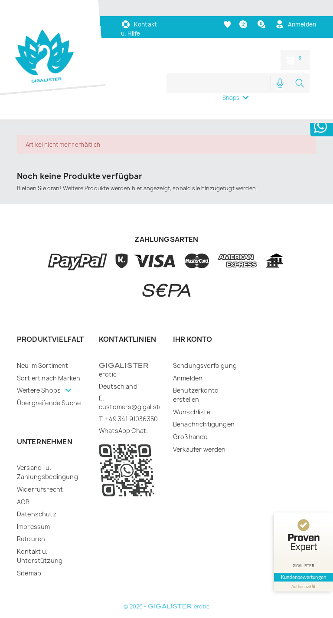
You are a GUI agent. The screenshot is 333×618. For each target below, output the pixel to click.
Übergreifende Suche (49, 403)
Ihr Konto (192, 339)
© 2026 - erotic (166, 606)
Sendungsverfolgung (205, 365)
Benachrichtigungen (204, 424)
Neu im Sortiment (43, 365)
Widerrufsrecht (40, 489)
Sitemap (29, 573)
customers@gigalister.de (136, 407)
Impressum (33, 526)
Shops (231, 98)
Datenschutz (36, 514)
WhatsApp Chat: (123, 430)
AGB (23, 502)
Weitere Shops (39, 390)
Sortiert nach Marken (48, 378)
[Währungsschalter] (262, 24)
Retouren (31, 539)
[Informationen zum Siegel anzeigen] (303, 587)
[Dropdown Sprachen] (244, 24)
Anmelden (187, 378)
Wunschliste (191, 412)
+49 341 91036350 (131, 419)
